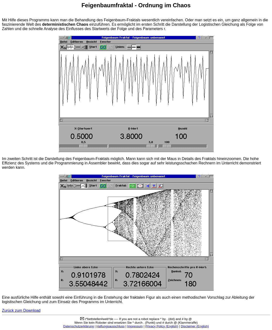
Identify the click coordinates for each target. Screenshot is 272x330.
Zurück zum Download (21, 310)
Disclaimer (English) (195, 326)
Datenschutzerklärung (78, 326)
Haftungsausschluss (110, 326)
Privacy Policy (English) (161, 326)
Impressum (135, 326)
